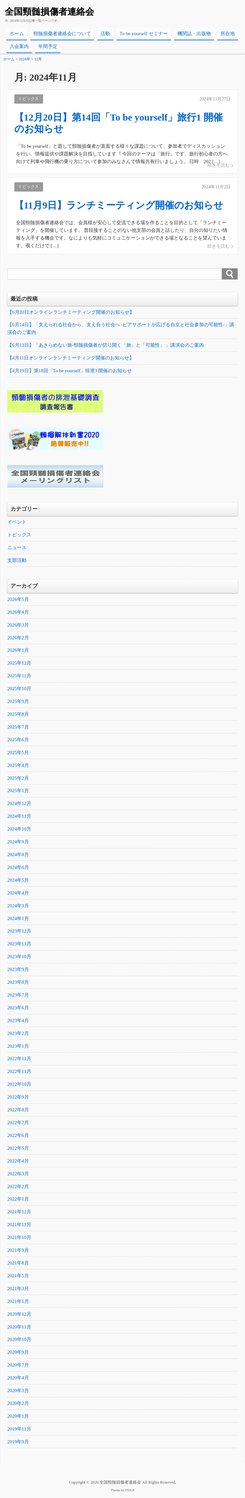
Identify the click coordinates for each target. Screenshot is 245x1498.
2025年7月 (18, 727)
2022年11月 (19, 1073)
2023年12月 (19, 932)
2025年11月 (19, 676)
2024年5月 (18, 881)
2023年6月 (18, 1009)
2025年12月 (19, 663)
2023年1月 (18, 1047)
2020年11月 (19, 1328)
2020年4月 (18, 1380)
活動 (105, 33)
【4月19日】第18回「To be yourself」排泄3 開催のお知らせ (69, 371)
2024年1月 (18, 919)
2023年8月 (18, 983)
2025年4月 (18, 766)
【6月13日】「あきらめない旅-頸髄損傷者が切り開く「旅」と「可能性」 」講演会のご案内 (105, 345)
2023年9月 (18, 970)
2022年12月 (19, 1060)
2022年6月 (18, 1136)
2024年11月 (19, 817)
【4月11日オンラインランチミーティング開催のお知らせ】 (70, 358)
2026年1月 (18, 650)
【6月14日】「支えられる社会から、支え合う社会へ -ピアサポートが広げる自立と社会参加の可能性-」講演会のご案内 (120, 328)
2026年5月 (18, 599)
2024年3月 (18, 906)
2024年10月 (19, 829)
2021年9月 (18, 1252)
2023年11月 (19, 945)
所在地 (227, 33)
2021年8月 (18, 1264)
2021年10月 (19, 1239)
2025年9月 (18, 702)
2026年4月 (18, 612)
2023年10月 (19, 957)
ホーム (17, 33)
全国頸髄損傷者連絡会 (49, 12)
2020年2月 (18, 1405)
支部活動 (16, 560)
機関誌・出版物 (194, 33)
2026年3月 (18, 625)
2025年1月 (18, 791)
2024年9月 (18, 842)
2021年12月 (19, 1213)
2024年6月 (18, 868)
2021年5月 (18, 1277)
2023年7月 (18, 996)
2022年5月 (18, 1149)
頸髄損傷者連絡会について (62, 33)
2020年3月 (18, 1392)
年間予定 (47, 46)
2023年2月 (18, 1034)
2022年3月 (18, 1175)
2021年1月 (18, 1303)
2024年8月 (18, 855)
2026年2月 (18, 638)
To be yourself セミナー (143, 33)
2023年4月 (18, 1021)
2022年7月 (18, 1124)
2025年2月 (18, 778)
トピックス (19, 535)
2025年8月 (18, 714)
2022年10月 (19, 1085)
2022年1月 (18, 1200)
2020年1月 (18, 1418)
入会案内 (19, 46)
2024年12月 (19, 804)
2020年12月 (19, 1316)
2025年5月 (18, 753)
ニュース (16, 547)
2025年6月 (18, 740)
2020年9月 (18, 1354)
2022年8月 (18, 1111)
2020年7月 (18, 1367)
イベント (16, 522)
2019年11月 (19, 1431)
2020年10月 (19, 1341)
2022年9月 (18, 1098)
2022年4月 (18, 1162)
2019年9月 (18, 1444)
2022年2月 (18, 1188)
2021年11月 (19, 1226)
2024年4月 (18, 893)
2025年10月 (19, 689)
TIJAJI (129, 1492)
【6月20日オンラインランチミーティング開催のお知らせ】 (70, 312)
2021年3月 (18, 1290)
